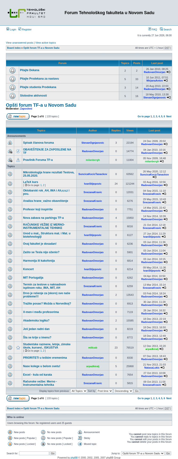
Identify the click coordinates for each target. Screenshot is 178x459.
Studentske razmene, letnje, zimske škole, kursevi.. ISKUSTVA (46, 346)
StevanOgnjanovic (154, 97)
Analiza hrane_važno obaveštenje (45, 201)
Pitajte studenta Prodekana (38, 87)
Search (166, 29)
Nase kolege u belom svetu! (41, 366)
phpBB (74, 457)
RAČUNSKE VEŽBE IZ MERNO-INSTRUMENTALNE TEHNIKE (44, 226)
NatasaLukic (152, 367)
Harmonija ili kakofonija (39, 260)
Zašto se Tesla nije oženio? (41, 252)
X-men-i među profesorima (41, 312)
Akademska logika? (36, 320)
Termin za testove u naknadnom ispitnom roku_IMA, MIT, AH (44, 286)
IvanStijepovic (92, 183)
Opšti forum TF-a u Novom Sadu (41, 48)
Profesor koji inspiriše (38, 209)
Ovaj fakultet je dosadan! (40, 243)
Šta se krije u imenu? (37, 337)
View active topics (45, 42)
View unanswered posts (19, 42)
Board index (14, 48)
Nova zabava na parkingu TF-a (43, 217)
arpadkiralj (152, 349)
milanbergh (93, 159)
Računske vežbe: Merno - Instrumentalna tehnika (40, 383)
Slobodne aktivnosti (33, 95)
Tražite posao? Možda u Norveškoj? (47, 303)
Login (11, 29)
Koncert (28, 269)
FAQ (152, 29)
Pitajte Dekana (29, 70)
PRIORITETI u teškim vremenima (45, 357)
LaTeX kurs (30, 182)
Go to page (144, 116)
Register (25, 29)
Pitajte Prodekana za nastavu (39, 78)
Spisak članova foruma (38, 142)
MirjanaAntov (154, 80)
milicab (92, 347)
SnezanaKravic (93, 192)
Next (168, 116)
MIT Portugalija (33, 277)
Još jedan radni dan (36, 329)
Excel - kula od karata (37, 374)
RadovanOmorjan (155, 72)
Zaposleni (26, 108)
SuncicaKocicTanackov (92, 174)
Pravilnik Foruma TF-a (38, 160)
